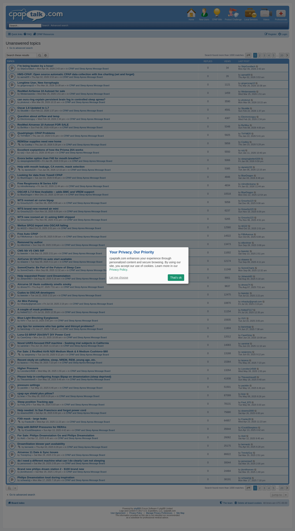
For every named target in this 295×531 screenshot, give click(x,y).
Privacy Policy (118, 269)
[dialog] (147, 265)
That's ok (176, 277)
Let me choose (118, 277)
